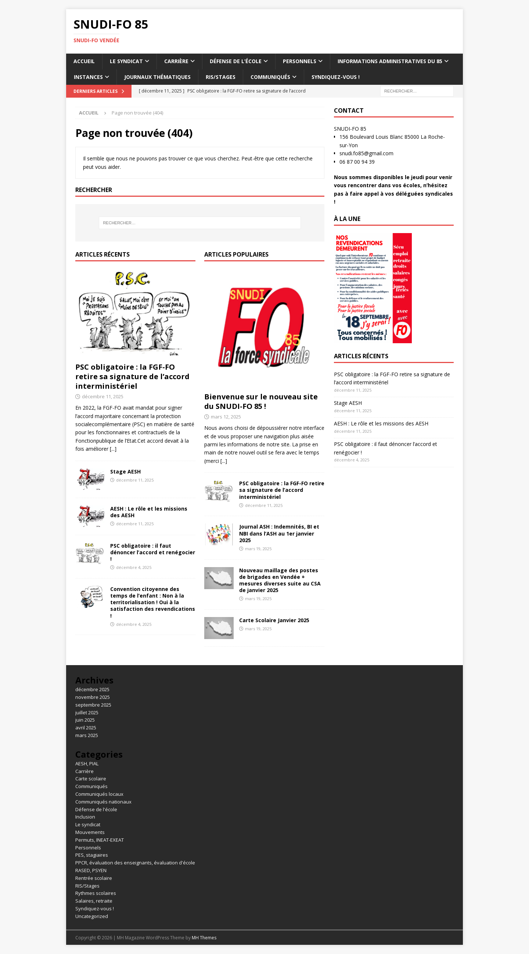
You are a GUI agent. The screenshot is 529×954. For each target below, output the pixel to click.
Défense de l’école (236, 61)
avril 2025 (85, 727)
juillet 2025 (86, 712)
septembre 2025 (93, 704)
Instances (88, 76)
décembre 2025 (92, 689)
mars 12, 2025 (226, 416)
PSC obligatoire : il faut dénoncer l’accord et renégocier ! (152, 552)
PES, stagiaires (91, 855)
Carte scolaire (90, 778)
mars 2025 (86, 735)
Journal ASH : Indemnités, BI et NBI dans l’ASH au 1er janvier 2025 (279, 533)
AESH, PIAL (86, 763)
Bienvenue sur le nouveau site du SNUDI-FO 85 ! (261, 401)
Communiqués (270, 76)
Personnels (299, 61)
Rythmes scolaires (95, 893)
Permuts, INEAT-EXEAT (99, 840)
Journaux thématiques (157, 76)
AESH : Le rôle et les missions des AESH (148, 512)
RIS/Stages (220, 76)
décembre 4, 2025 (133, 567)
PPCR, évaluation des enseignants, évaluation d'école (135, 862)
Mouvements (90, 832)
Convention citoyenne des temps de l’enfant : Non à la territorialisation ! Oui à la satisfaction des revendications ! (152, 602)
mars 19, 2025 (258, 548)
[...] (113, 448)
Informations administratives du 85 (390, 61)
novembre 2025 (92, 697)
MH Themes (204, 938)
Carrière (176, 61)
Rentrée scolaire (93, 878)
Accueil (84, 61)
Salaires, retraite (93, 900)
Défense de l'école (96, 809)
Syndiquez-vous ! (336, 76)
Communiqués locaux (99, 794)
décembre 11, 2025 (102, 396)
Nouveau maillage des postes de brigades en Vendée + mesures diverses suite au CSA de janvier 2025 (280, 580)
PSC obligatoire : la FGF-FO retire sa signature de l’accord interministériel (132, 376)
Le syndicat (126, 61)
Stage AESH (125, 471)
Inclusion (85, 816)
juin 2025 (85, 720)
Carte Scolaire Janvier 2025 (274, 620)
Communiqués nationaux (103, 801)
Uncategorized (91, 916)
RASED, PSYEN (91, 870)
